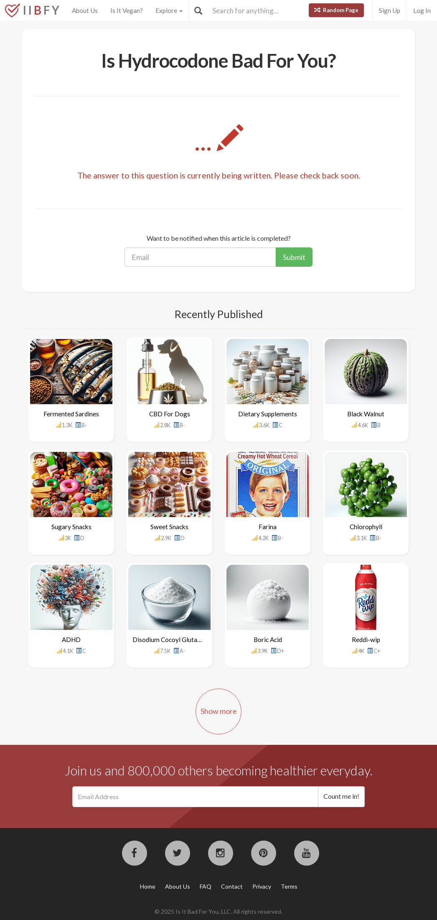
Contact (232, 886)
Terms (289, 886)
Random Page (336, 10)
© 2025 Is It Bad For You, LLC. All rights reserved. (218, 911)
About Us (85, 10)
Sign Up (389, 10)
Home (147, 886)
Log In (422, 10)
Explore (169, 10)
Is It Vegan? (126, 10)
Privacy (261, 886)
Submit (294, 257)
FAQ (205, 886)
